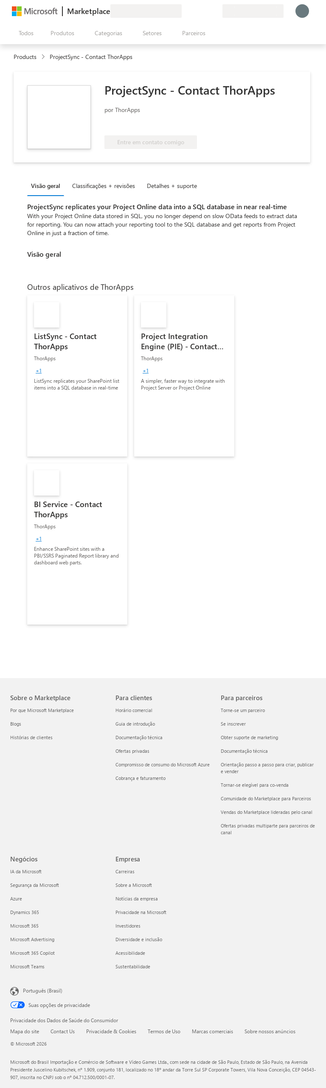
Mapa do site (24, 1031)
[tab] (47, 185)
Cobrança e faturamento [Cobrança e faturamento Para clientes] (140, 778)
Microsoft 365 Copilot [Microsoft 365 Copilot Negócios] (32, 953)
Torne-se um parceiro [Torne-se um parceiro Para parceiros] (243, 710)
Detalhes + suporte (172, 186)
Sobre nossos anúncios (269, 1031)
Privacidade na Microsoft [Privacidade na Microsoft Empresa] (140, 912)
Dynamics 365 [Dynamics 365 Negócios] (24, 912)
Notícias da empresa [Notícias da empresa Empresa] (136, 898)
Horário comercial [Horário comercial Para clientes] (133, 710)
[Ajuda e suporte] (195, 11)
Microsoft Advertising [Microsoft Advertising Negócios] (32, 939)
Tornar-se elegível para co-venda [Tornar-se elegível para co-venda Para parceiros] (255, 785)
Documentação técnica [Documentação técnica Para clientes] (139, 737)
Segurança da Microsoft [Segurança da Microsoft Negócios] (34, 885)
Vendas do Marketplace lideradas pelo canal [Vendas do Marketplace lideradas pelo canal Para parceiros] (266, 812)
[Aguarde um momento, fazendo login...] (302, 11)
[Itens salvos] (205, 11)
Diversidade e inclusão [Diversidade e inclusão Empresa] (138, 939)
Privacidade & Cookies (111, 1031)
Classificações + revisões (103, 186)
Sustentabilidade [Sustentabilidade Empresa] (132, 966)
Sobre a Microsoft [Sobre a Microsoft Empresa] (133, 885)
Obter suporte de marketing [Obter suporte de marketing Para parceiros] (249, 737)
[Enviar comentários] (185, 11)
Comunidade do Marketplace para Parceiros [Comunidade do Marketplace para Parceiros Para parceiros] (266, 798)
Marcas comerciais (212, 1031)
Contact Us (63, 1031)
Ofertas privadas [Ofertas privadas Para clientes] (132, 751)
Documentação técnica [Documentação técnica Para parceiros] (244, 751)
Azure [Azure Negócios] (16, 898)
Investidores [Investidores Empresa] (128, 926)
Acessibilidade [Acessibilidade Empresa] (130, 953)
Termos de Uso (164, 1031)
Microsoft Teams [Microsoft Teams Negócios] (27, 966)
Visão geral (45, 186)
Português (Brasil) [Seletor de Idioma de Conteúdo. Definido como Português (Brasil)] (42, 990)
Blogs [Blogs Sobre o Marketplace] (15, 724)
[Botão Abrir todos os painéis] (24, 33)
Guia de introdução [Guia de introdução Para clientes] (135, 724)
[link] (77, 376)
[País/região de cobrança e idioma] (253, 11)
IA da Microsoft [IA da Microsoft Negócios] (26, 871)
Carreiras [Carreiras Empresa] (125, 871)
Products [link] (25, 57)
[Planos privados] (215, 11)
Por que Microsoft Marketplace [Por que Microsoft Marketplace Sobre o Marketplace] (42, 710)
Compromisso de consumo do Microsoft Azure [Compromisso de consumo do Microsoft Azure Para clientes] (162, 764)
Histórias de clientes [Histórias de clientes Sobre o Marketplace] (31, 737)
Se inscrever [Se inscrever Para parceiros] (233, 724)
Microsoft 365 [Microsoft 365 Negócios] (24, 926)
